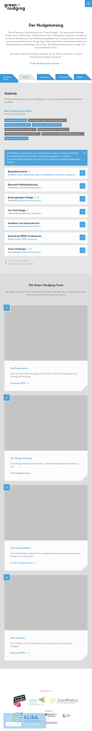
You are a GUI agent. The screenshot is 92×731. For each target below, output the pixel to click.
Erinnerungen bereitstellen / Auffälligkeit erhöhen (62, 134)
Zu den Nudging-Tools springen (44, 63)
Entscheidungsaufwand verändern (19, 130)
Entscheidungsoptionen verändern (52, 130)
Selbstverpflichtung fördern (16, 139)
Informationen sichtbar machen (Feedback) (46, 120)
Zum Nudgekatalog (20, 476)
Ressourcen (44, 77)
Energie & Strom (7, 78)
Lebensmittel (64, 77)
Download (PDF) (18, 387)
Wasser (80, 77)
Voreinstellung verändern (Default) (47, 125)
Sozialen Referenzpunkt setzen (18, 125)
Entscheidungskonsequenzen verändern (21, 134)
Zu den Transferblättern (22, 566)
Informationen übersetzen (16, 120)
